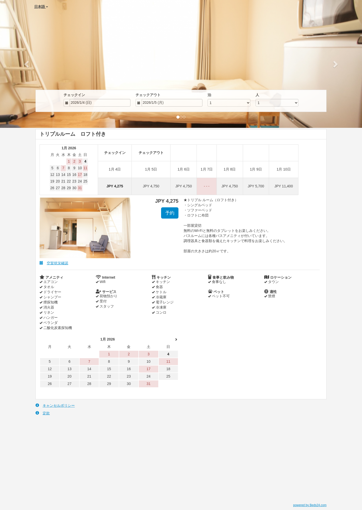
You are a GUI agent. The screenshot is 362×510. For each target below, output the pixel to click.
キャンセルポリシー (55, 405)
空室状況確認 (54, 263)
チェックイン (74, 95)
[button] (27, 64)
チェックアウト (148, 95)
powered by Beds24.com (310, 505)
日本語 (41, 7)
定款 (42, 413)
